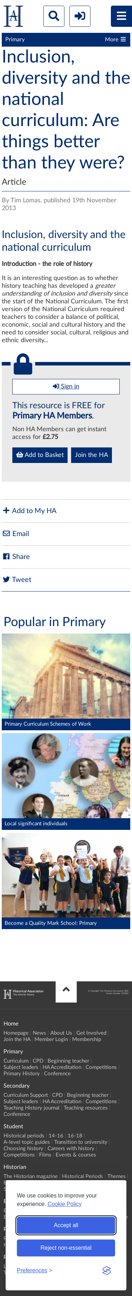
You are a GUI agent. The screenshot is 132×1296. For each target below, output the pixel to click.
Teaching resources (86, 1108)
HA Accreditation (62, 1067)
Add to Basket (40, 454)
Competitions (101, 1067)
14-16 (56, 1136)
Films (45, 1155)
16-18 (75, 1136)
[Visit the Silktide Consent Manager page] (106, 1270)
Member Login (51, 1039)
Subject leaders (21, 1067)
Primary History (22, 1073)
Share (16, 556)
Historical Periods (82, 1176)
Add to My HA (29, 511)
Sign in (66, 386)
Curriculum (16, 1061)
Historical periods (24, 1136)
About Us (61, 1033)
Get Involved (91, 1033)
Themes (116, 1176)
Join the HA (91, 455)
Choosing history (23, 1148)
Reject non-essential (66, 1248)
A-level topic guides (27, 1142)
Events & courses (76, 1155)
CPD (38, 1061)
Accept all (66, 1225)
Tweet (16, 579)
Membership (86, 1039)
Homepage (16, 1033)
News (39, 1033)
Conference (57, 1073)
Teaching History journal (31, 1108)
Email (15, 533)
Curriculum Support (26, 1095)
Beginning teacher (68, 1061)
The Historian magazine (31, 1176)
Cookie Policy (65, 1204)
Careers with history (71, 1148)
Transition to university (80, 1142)
